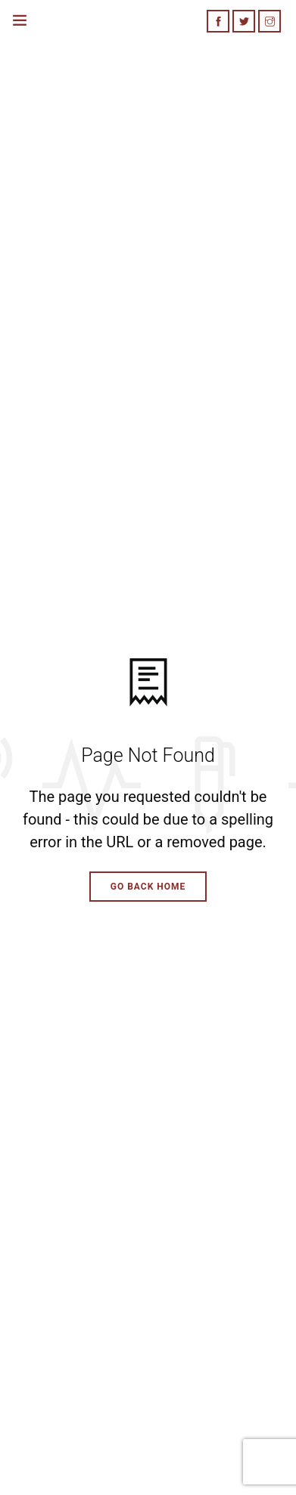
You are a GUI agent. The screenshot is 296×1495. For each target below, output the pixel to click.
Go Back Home (148, 886)
